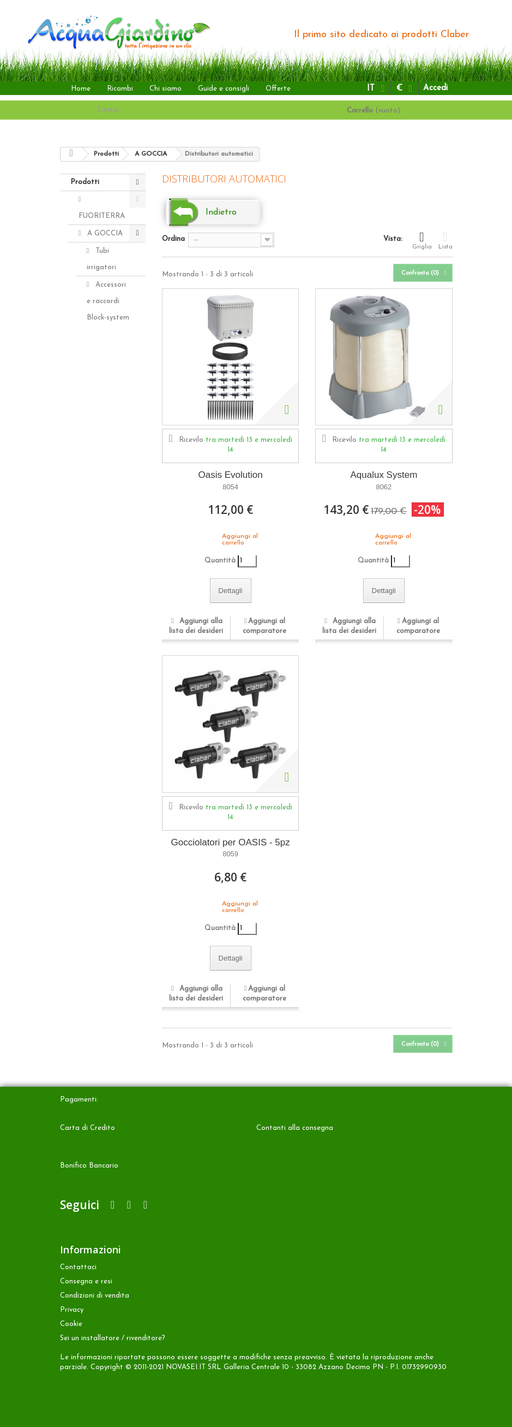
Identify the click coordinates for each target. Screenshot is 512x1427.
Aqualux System (383, 475)
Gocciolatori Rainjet (107, 410)
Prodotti (84, 182)
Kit (99, 553)
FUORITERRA (102, 216)
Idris (101, 485)
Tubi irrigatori (101, 259)
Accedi (435, 88)
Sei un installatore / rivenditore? (112, 1338)
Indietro (221, 212)
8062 (383, 487)
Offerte (278, 88)
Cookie (71, 1324)
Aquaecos (110, 655)
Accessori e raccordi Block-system (108, 301)
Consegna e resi (86, 1281)
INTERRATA (106, 672)
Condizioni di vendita (94, 1295)
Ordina (173, 238)
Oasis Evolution (230, 475)
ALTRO (98, 690)
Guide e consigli (223, 88)
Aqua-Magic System (101, 621)
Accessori (101, 725)
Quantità (220, 560)
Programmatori (112, 587)
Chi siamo (165, 88)
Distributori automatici (106, 528)
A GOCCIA (104, 233)
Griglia (422, 240)
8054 (230, 487)
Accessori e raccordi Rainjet (107, 351)
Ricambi (120, 88)
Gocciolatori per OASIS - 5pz (230, 842)
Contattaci (78, 1267)
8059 (230, 854)
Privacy (71, 1309)
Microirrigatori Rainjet (111, 460)
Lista (445, 240)
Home (81, 88)
